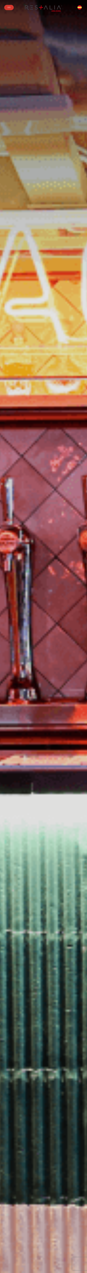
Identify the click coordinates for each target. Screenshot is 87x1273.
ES (77, 7)
